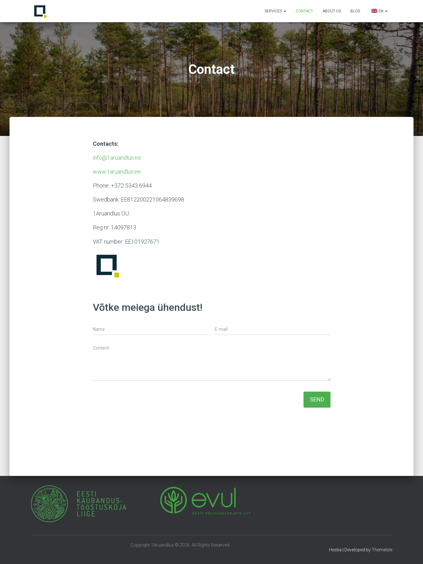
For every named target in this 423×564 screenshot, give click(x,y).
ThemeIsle (382, 549)
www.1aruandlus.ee (117, 171)
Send (317, 399)
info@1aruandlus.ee (117, 157)
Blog (355, 11)
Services (275, 11)
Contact (304, 11)
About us (332, 11)
